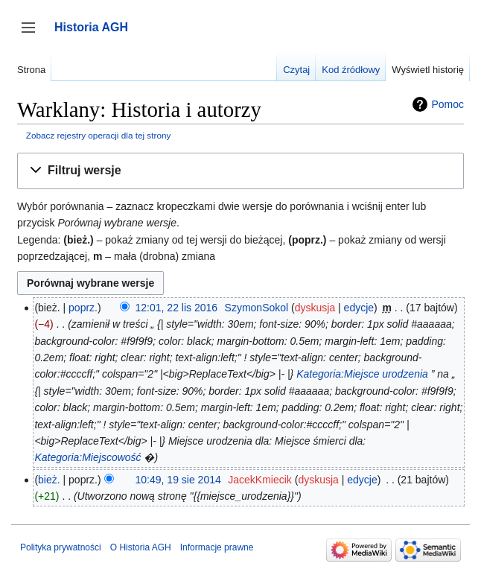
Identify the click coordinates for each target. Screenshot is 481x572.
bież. (49, 480)
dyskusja (315, 308)
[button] (240, 170)
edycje (359, 308)
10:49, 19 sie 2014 (178, 480)
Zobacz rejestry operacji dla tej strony (98, 135)
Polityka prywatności (60, 547)
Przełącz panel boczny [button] (33, 34)
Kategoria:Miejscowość (87, 457)
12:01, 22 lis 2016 (177, 308)
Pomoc (447, 104)
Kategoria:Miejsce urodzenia (362, 374)
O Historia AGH (140, 547)
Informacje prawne (217, 547)
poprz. (83, 308)
